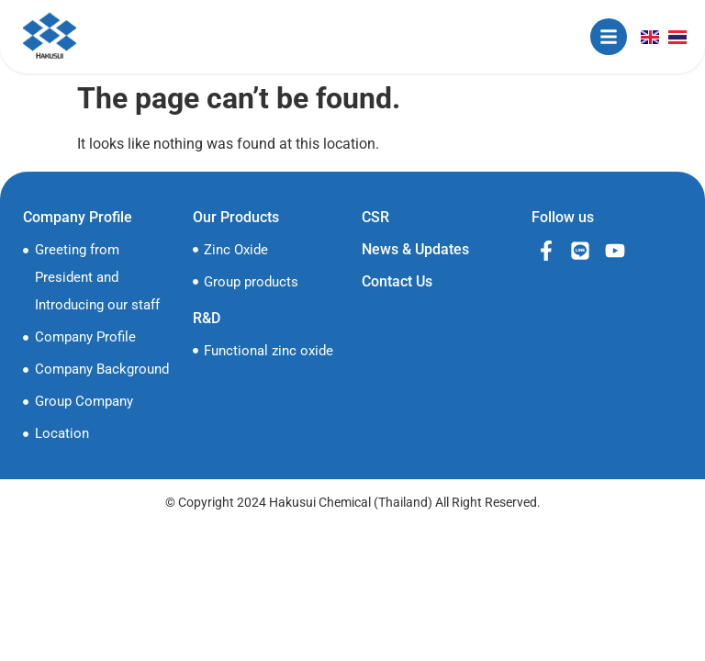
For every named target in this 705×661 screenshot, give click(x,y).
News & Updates (415, 249)
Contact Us (397, 281)
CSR (375, 217)
